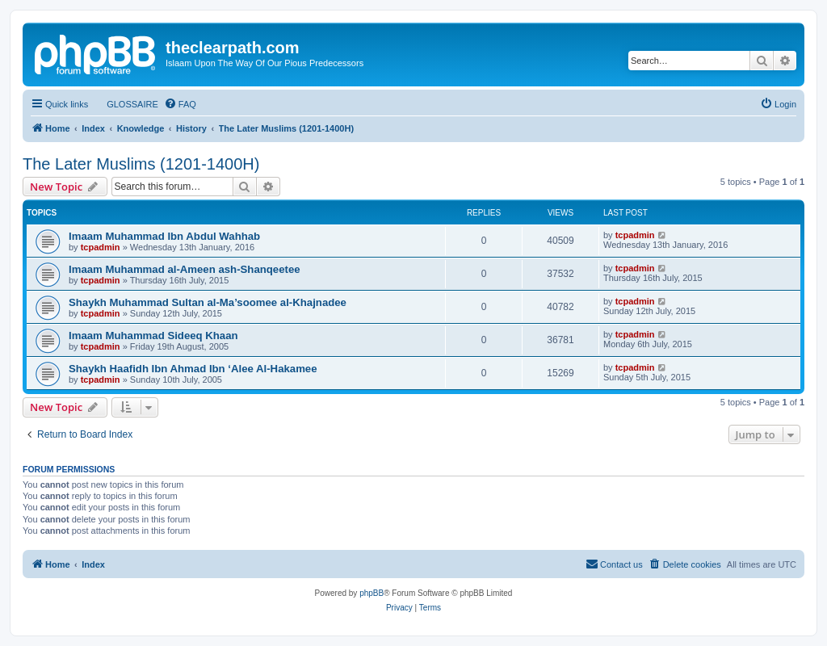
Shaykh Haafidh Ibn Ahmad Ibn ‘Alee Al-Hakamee (193, 369)
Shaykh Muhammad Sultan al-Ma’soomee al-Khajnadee (207, 302)
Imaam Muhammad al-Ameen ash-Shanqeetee (184, 269)
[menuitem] (125, 104)
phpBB (371, 593)
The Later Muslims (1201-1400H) (141, 164)
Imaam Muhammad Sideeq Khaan (153, 335)
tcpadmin (100, 247)
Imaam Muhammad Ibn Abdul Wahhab (164, 236)
